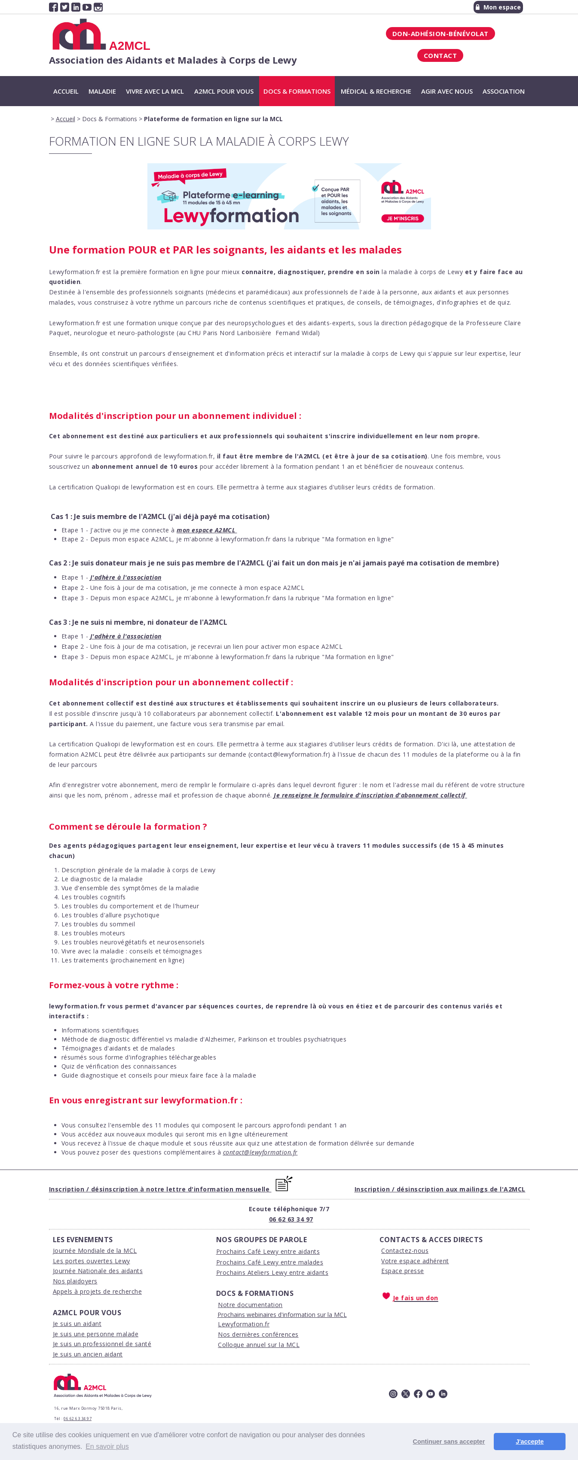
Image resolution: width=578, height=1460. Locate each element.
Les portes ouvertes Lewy (91, 1261)
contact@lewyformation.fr (260, 1152)
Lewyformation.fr (243, 1324)
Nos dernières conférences (258, 1334)
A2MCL (225, 530)
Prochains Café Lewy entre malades (270, 1262)
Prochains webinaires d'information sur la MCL (282, 1314)
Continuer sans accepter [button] (449, 1441)
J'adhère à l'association (126, 577)
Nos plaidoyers (75, 1281)
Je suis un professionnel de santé (102, 1344)
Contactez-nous (404, 1250)
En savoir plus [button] (107, 1446)
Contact (440, 55)
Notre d (229, 1305)
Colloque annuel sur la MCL (259, 1345)
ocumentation (262, 1305)
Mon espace (498, 7)
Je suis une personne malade (96, 1334)
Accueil (66, 91)
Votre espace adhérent (415, 1261)
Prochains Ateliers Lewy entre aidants (272, 1272)
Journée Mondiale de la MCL (95, 1250)
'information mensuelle (230, 1189)
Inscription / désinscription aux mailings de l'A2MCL (440, 1189)
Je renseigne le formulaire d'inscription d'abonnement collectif (369, 795)
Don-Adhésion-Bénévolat (440, 33)
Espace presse (402, 1271)
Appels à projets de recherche (97, 1291)
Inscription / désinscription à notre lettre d (120, 1189)
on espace (199, 530)
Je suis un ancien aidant (88, 1354)
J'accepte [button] (530, 1441)
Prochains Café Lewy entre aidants (268, 1251)
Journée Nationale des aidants (98, 1271)
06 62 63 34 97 (291, 1219)
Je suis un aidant (77, 1323)
